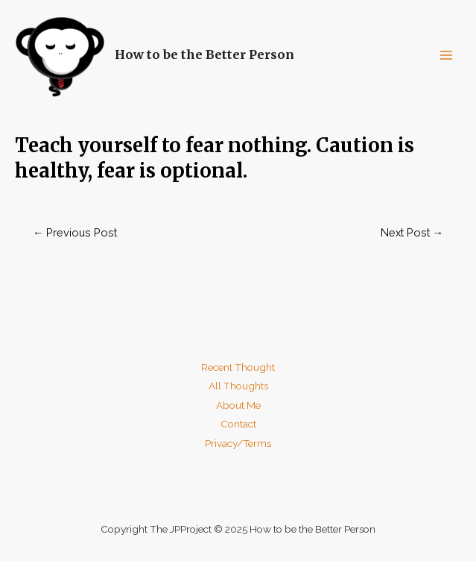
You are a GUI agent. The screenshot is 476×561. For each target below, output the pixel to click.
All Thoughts (238, 386)
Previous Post (75, 232)
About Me (238, 405)
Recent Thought (238, 367)
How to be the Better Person (204, 54)
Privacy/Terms (238, 443)
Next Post (412, 232)
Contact (238, 424)
